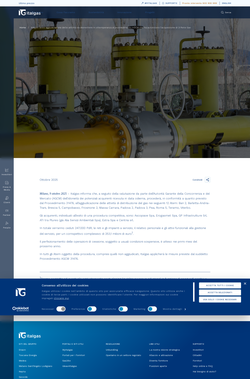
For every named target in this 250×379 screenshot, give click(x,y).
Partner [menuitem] (7, 212)
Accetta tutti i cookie (215, 349)
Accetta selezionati (215, 356)
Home (22, 27)
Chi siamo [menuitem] (85, 12)
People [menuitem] (7, 225)
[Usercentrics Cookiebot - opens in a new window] (21, 372)
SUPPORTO (169, 3)
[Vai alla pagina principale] (29, 12)
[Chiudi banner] (245, 347)
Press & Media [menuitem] (7, 186)
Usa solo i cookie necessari (215, 363)
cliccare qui (61, 361)
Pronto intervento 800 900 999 (199, 3)
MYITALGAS (148, 2)
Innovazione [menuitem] (157, 12)
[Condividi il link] (207, 179)
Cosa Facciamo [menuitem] (108, 12)
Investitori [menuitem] (7, 172)
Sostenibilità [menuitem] (133, 12)
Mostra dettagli (172, 372)
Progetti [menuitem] (177, 12)
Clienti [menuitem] (7, 200)
